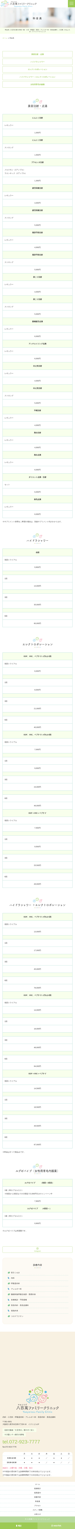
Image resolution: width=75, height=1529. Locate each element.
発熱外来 (14, 1311)
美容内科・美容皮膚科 (20, 1305)
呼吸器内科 (15, 1283)
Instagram (37, 1249)
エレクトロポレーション (37, 69)
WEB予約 (56, 1526)
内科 (13, 1278)
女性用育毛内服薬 (37, 84)
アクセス (37, 1505)
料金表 (37, 1501)
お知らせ (37, 1514)
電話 (18, 1526)
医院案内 (37, 1492)
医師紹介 (37, 1488)
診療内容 (37, 1497)
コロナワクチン (17, 1316)
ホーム (37, 1484)
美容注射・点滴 (37, 54)
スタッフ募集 (37, 1510)
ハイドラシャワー (37, 62)
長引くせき (15, 1273)
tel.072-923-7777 (22, 1442)
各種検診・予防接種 (19, 1300)
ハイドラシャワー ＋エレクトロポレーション (37, 77)
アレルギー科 (16, 1289)
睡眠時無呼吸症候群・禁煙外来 (23, 1294)
